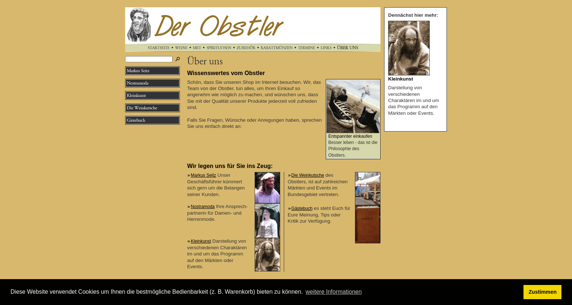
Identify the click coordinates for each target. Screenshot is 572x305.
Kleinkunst (201, 241)
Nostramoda (202, 206)
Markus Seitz (203, 175)
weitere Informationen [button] (334, 292)
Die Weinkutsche (307, 175)
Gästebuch (302, 208)
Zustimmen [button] (543, 292)
